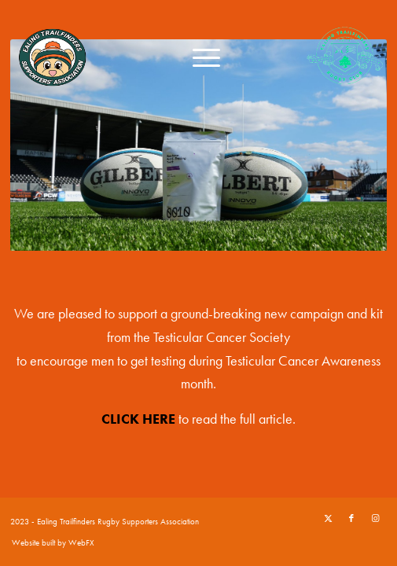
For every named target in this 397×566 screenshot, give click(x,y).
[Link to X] (328, 518)
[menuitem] (198, 55)
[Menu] (198, 55)
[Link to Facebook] (351, 518)
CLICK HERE (138, 419)
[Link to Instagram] (375, 518)
